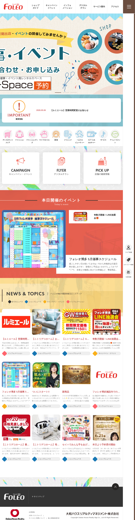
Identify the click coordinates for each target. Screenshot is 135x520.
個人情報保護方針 (54, 518)
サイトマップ (39, 496)
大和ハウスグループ (35, 515)
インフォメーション (75, 301)
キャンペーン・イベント (54, 301)
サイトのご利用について (37, 518)
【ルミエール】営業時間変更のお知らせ (69, 110)
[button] (58, 93)
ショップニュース (33, 301)
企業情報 (32, 512)
